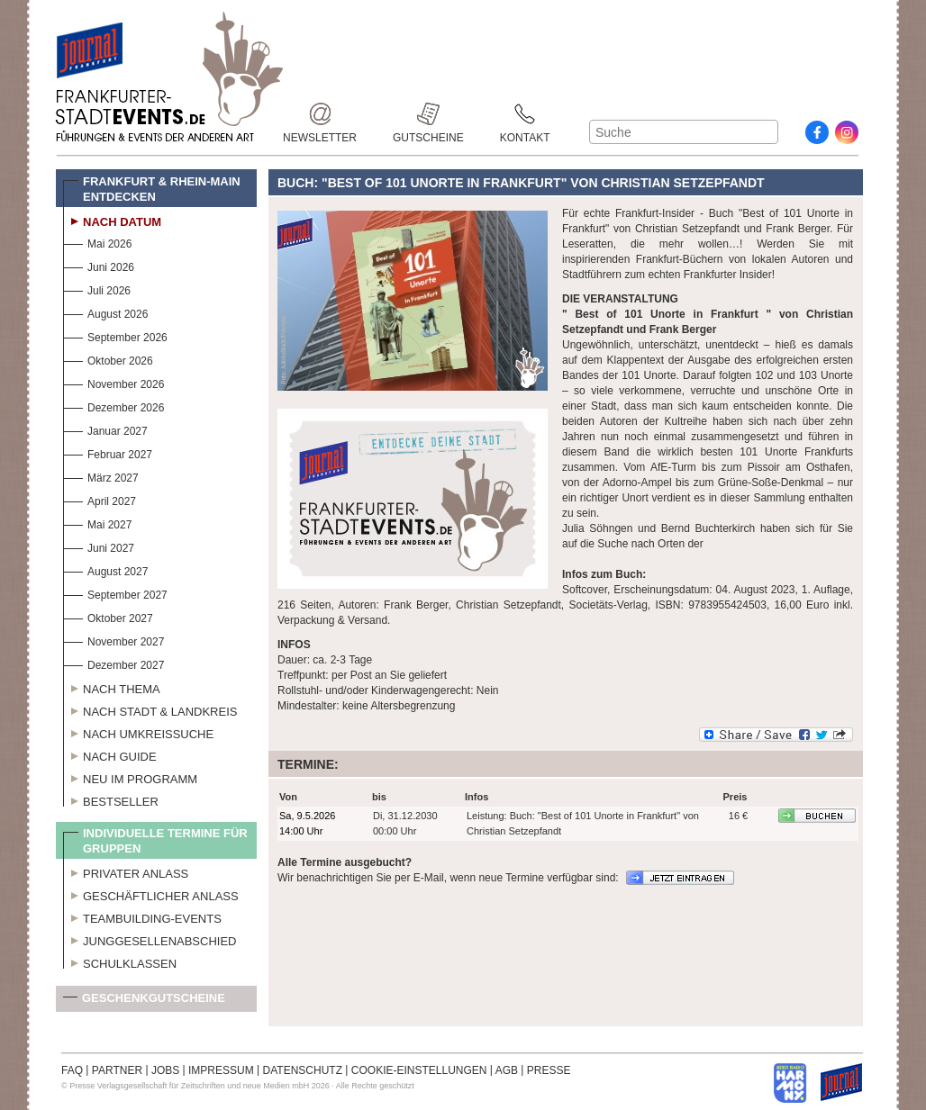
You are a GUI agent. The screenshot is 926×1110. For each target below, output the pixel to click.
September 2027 (115, 592)
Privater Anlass (125, 871)
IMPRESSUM (221, 1070)
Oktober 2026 (108, 358)
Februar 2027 (107, 452)
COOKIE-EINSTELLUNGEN (419, 1070)
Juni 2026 (98, 265)
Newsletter (320, 114)
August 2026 (105, 311)
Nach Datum (112, 220)
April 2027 (99, 499)
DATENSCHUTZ (302, 1070)
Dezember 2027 (113, 663)
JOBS (165, 1070)
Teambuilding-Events (142, 916)
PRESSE (549, 1070)
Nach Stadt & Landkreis (150, 709)
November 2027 (113, 639)
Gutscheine (428, 114)
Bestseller (111, 799)
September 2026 (115, 335)
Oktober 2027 (108, 616)
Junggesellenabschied (150, 939)
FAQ (72, 1070)
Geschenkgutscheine (144, 1001)
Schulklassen (120, 961)
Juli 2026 (97, 288)
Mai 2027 (97, 522)
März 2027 (101, 475)
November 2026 (113, 382)
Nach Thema (111, 687)
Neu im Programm (130, 777)
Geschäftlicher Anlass (151, 894)
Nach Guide (110, 754)
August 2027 (105, 569)
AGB (506, 1070)
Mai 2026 (97, 241)
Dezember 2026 (113, 405)
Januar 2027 (105, 429)
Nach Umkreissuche (138, 732)
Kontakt (525, 114)
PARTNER (117, 1070)
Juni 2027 (98, 546)
